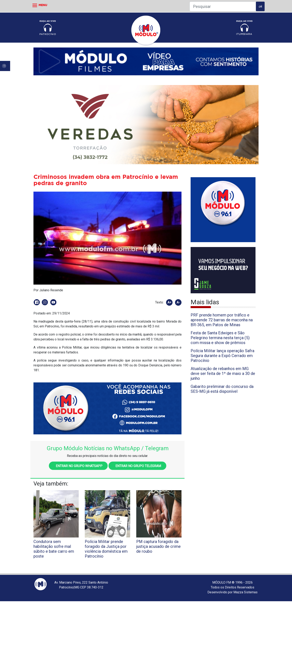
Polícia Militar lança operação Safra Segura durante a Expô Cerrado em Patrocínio (222, 355)
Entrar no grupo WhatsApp (78, 466)
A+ (169, 302)
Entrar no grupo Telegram (137, 466)
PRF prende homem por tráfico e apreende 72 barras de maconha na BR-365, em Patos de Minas (222, 320)
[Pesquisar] (223, 6)
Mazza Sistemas (245, 592)
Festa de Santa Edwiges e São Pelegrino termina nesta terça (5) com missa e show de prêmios (220, 337)
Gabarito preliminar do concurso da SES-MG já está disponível (222, 389)
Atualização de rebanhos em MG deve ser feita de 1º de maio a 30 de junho (223, 373)
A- (178, 302)
